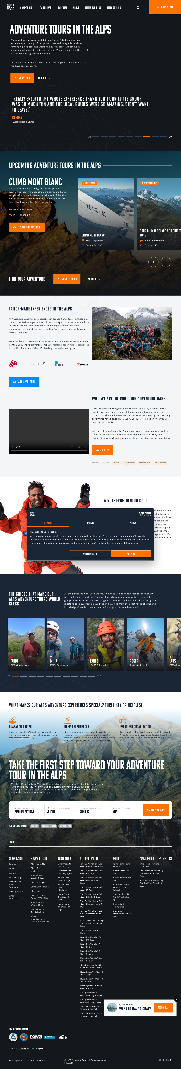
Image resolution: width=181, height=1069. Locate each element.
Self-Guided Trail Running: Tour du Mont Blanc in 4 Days (92, 923)
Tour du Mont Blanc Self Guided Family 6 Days (91, 895)
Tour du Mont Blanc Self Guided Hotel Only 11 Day (91, 865)
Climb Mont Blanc (39, 864)
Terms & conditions (36, 1060)
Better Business (93, 8)
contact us (78, 62)
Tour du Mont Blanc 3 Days (90, 931)
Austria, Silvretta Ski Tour (122, 879)
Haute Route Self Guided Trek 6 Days (91, 980)
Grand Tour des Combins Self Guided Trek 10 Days (91, 966)
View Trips (22, 78)
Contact (12, 864)
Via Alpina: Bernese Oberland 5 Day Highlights (92, 1001)
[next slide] (166, 262)
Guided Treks (64, 858)
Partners (62, 8)
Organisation (16, 858)
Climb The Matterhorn (160, 463)
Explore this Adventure (27, 227)
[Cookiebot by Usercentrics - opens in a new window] (138, 514)
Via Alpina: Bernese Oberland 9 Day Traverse (91, 994)
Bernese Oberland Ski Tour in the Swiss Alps (121, 887)
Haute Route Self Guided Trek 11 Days (91, 973)
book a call (164, 1007)
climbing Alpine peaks (22, 46)
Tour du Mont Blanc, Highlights (64, 887)
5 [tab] (129, 136)
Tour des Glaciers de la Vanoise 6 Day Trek (91, 1014)
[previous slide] (153, 262)
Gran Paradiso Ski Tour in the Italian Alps (121, 897)
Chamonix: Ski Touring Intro (119, 905)
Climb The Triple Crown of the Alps (39, 896)
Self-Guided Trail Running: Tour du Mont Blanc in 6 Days (151, 883)
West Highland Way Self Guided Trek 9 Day (91, 987)
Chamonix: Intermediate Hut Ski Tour (122, 913)
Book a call (165, 7)
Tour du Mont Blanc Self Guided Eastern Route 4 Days (91, 904)
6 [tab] (138, 136)
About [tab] (133, 523)
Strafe (169, 1060)
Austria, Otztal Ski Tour (121, 872)
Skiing (116, 858)
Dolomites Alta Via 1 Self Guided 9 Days (91, 945)
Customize (90, 554)
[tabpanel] (26, 644)
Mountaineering (39, 858)
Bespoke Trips (114, 8)
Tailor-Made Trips (24, 381)
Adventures (26, 8)
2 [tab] (104, 136)
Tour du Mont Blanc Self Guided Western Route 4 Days (91, 913)
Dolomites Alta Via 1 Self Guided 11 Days (91, 938)
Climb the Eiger (38, 882)
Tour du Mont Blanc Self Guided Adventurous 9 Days (91, 880)
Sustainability (15, 877)
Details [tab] (90, 523)
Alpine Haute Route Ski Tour (121, 865)
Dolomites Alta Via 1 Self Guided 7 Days (91, 952)
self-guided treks (70, 43)
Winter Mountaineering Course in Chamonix (40, 919)
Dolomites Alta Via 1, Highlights (65, 872)
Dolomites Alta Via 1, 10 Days (64, 865)
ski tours (59, 46)
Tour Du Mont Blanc (144, 463)
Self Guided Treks (89, 858)
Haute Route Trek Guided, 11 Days (64, 897)
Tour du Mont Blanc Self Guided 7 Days (91, 888)
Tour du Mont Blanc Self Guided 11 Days (91, 872)
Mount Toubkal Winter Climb (37, 903)
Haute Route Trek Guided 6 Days (64, 907)
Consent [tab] (48, 523)
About (76, 8)
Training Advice (15, 891)
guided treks (49, 43)
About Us (102, 450)
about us (143, 408)
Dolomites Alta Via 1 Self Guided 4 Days (91, 959)
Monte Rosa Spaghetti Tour (37, 876)
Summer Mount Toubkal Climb (38, 910)
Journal (12, 873)
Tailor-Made (46, 8)
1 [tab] (95, 136)
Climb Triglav (36, 891)
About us (42, 78)
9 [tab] (163, 136)
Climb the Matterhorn (36, 869)
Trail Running (147, 858)
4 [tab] (121, 136)
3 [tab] (112, 136)
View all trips (67, 279)
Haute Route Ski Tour (129, 463)
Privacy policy (15, 1060)
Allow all (131, 554)
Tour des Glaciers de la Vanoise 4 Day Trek (91, 1008)
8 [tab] (155, 136)
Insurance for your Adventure (15, 884)
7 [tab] (146, 136)
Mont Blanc (116, 463)
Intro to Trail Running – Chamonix (150, 865)
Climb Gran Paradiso (40, 887)
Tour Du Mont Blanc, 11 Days (64, 879)
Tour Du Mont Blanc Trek (49, 826)
